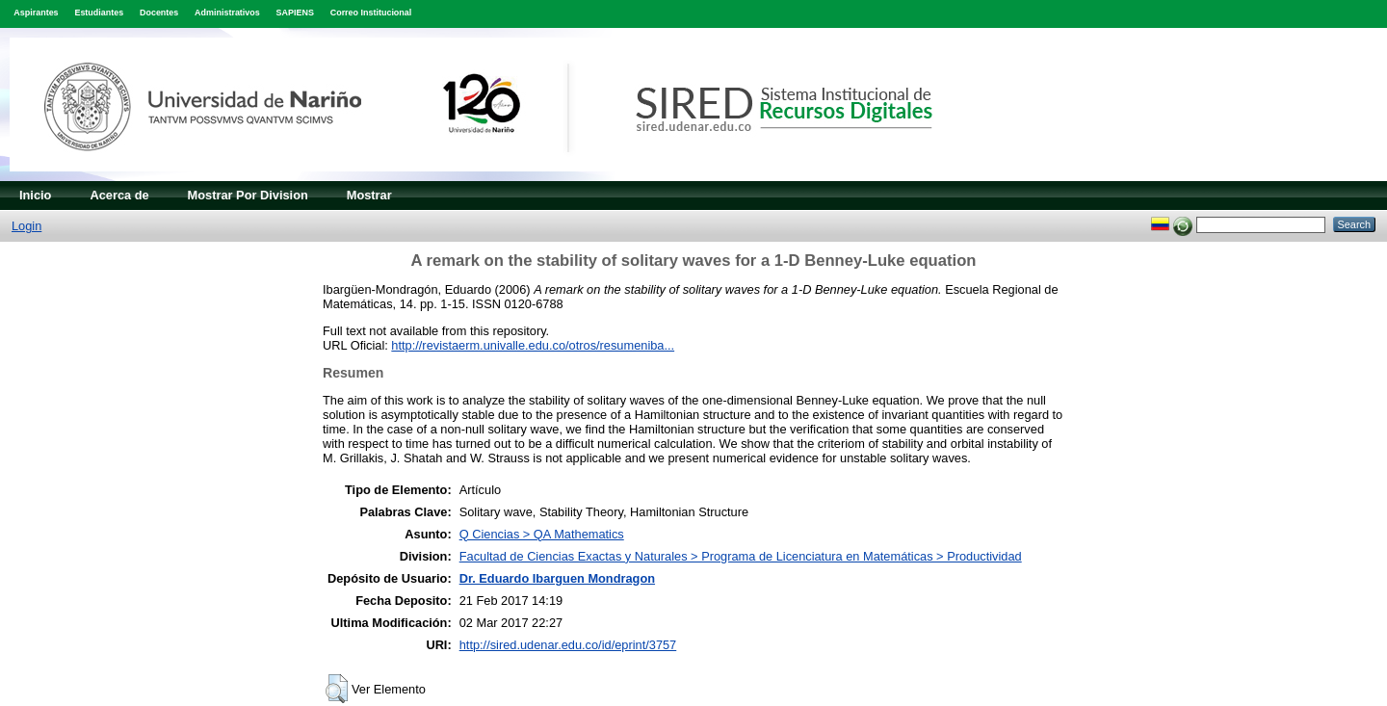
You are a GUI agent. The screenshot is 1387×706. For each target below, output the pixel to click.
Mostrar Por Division (248, 195)
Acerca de (119, 195)
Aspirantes (35, 12)
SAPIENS (295, 12)
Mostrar (369, 195)
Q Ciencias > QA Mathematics (541, 534)
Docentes (159, 12)
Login (26, 226)
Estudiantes (98, 12)
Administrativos (227, 12)
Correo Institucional (371, 12)
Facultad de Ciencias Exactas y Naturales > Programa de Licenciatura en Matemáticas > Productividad (740, 556)
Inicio (35, 195)
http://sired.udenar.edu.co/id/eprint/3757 (568, 645)
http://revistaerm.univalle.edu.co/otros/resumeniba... (532, 345)
